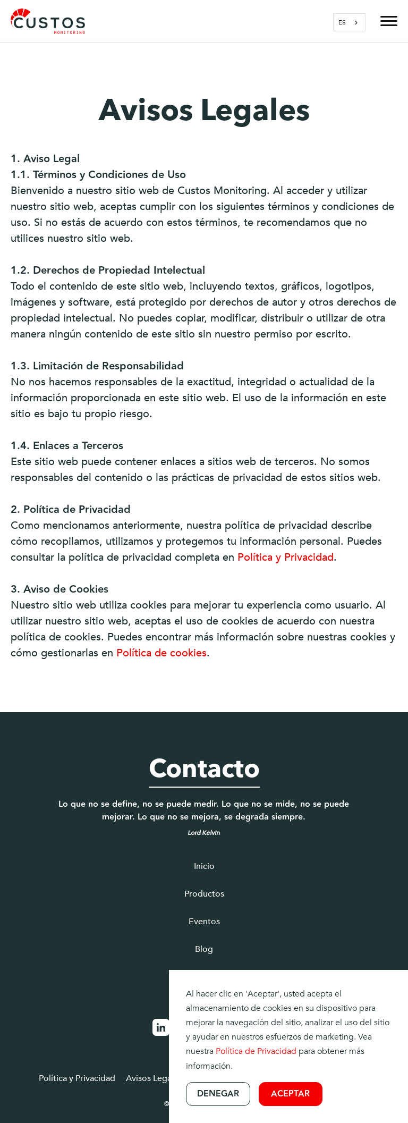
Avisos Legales (154, 1078)
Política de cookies (161, 653)
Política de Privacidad (256, 1051)
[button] (384, 21)
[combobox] (349, 22)
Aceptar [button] (290, 1094)
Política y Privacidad (285, 557)
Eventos (204, 921)
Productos (204, 894)
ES (342, 22)
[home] (48, 21)
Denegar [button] (218, 1094)
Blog (204, 949)
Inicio (204, 866)
